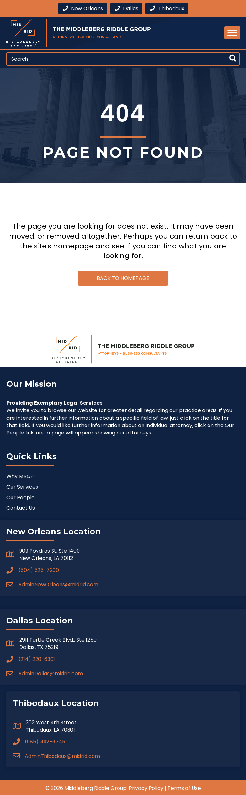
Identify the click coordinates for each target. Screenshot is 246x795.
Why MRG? (20, 476)
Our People (20, 497)
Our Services (22, 487)
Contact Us (20, 508)
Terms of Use (184, 788)
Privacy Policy (146, 788)
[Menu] (232, 33)
